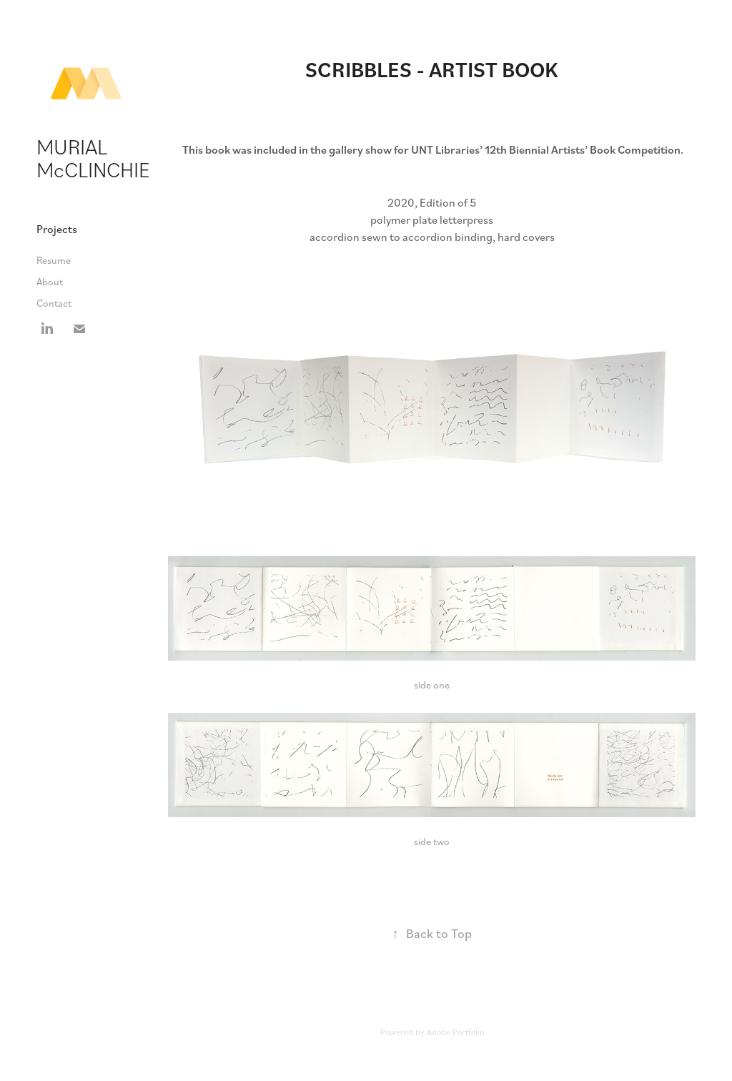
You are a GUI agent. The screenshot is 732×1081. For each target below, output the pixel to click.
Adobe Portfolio (455, 1032)
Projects (56, 229)
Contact (53, 303)
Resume (53, 260)
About (49, 281)
